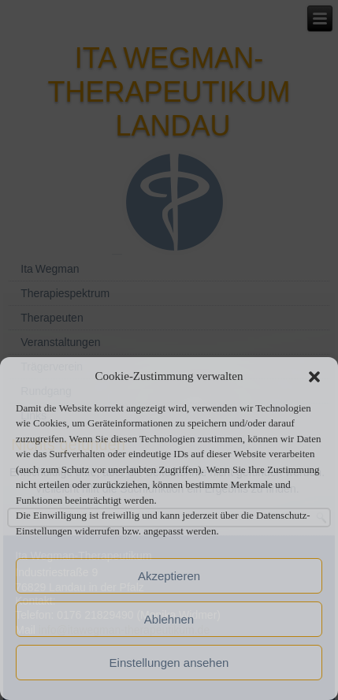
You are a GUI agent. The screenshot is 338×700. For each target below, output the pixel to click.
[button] (314, 377)
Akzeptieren (169, 576)
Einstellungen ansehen (169, 662)
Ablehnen (169, 619)
